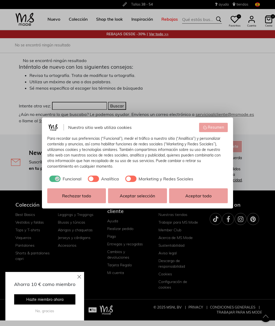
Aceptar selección (137, 195)
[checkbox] (64, 179)
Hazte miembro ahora (44, 299)
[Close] (79, 277)
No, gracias (44, 310)
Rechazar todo (76, 195)
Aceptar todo (198, 195)
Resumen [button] (213, 127)
